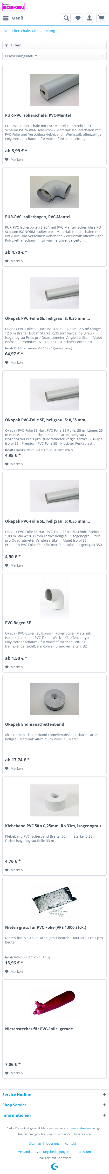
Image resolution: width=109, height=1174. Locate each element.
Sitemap (35, 1143)
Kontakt (70, 1143)
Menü (13, 17)
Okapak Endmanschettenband (34, 724)
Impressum (83, 1151)
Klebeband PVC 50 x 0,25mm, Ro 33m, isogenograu (53, 825)
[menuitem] (13, 18)
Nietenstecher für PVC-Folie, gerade (39, 1029)
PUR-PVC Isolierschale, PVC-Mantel (38, 115)
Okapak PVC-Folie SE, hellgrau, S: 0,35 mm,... (47, 318)
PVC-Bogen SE (18, 622)
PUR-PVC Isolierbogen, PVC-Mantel (37, 216)
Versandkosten (81, 1128)
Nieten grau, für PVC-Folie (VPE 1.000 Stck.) (45, 927)
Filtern (13, 45)
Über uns (52, 1143)
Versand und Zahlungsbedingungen (43, 1151)
